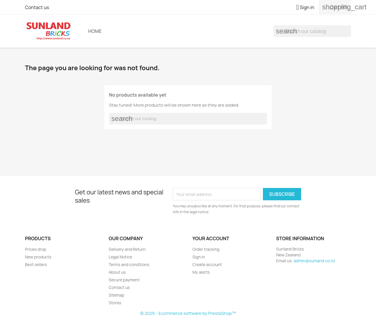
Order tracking (205, 249)
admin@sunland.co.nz (314, 260)
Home (95, 31)
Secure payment (124, 280)
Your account (210, 238)
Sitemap (116, 295)
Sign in (198, 257)
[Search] (312, 31)
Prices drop (35, 249)
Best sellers (36, 264)
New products (38, 257)
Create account (207, 264)
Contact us (37, 7)
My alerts (201, 272)
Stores (115, 302)
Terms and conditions (129, 264)
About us (117, 272)
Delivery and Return (127, 249)
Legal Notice (120, 257)
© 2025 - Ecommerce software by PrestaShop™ (188, 313)
